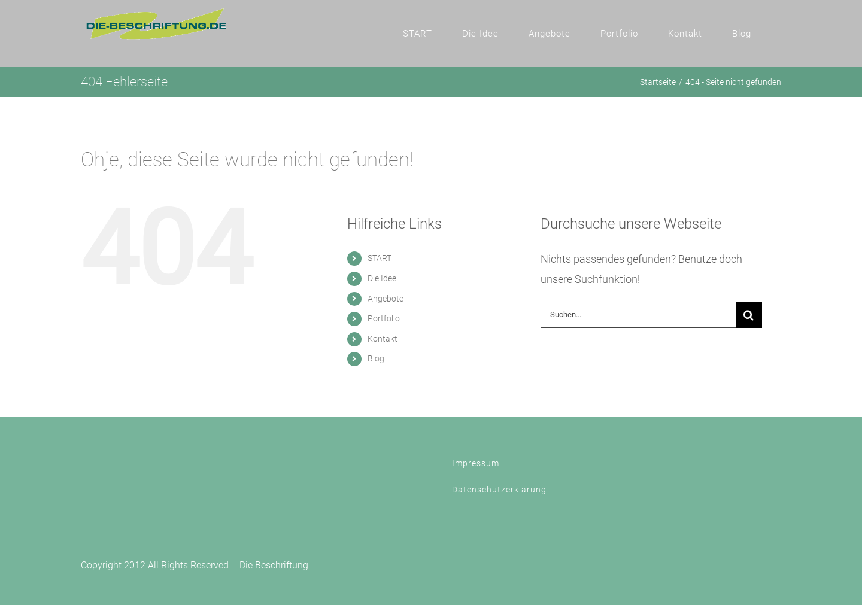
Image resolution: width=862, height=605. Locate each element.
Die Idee (382, 278)
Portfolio (384, 318)
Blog (376, 358)
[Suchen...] (638, 315)
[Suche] (749, 315)
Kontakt (382, 338)
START (379, 258)
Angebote (385, 298)
